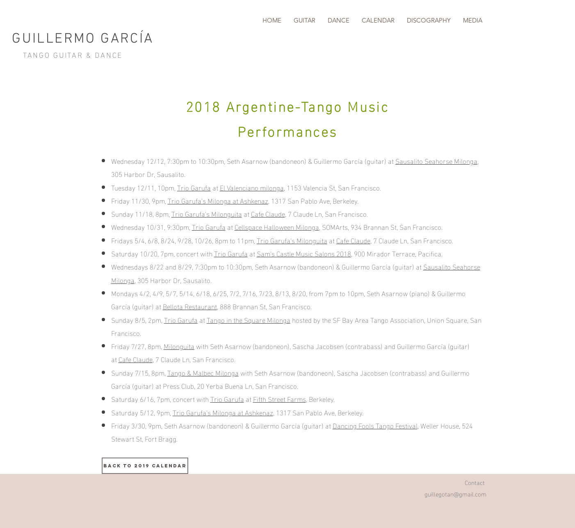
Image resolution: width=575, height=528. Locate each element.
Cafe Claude (268, 213)
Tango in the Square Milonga (248, 319)
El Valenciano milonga (252, 187)
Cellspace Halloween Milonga (277, 226)
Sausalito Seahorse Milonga (436, 160)
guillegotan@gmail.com (455, 493)
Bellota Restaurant (190, 305)
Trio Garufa (194, 187)
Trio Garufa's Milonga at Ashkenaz (218, 200)
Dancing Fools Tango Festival (375, 425)
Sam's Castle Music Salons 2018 (304, 253)
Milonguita (179, 345)
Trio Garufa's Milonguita (206, 213)
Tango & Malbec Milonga (203, 372)
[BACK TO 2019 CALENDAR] (145, 466)
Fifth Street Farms (279, 398)
